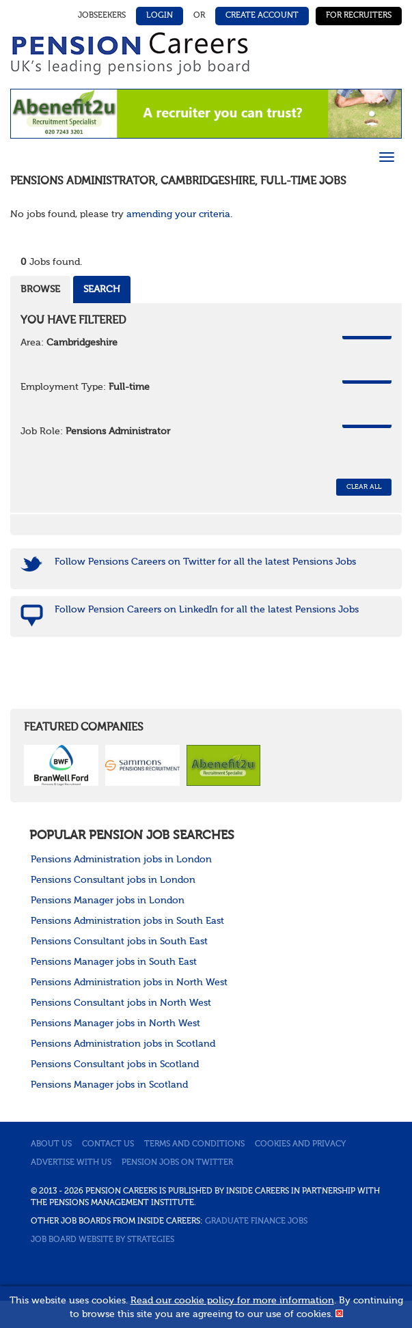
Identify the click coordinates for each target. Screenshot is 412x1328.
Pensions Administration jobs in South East (127, 921)
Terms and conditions (194, 1144)
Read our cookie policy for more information (232, 1300)
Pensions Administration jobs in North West (129, 982)
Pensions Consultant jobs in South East (119, 941)
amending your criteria (178, 214)
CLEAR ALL (363, 486)
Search (101, 289)
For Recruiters (359, 16)
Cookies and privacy (300, 1144)
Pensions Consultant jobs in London (113, 880)
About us (51, 1144)
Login (159, 16)
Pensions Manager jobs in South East (114, 962)
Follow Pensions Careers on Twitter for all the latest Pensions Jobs (205, 562)
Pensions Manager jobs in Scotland (109, 1085)
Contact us (108, 1144)
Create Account (262, 16)
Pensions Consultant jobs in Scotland (115, 1064)
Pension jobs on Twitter (177, 1163)
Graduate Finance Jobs (256, 1221)
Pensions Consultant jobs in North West (121, 1003)
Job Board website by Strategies (102, 1240)
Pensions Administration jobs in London (121, 859)
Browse (40, 289)
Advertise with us (71, 1163)
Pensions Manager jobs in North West (115, 1023)
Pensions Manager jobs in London (107, 900)
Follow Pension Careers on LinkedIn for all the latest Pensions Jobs (207, 609)
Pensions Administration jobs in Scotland (123, 1044)
